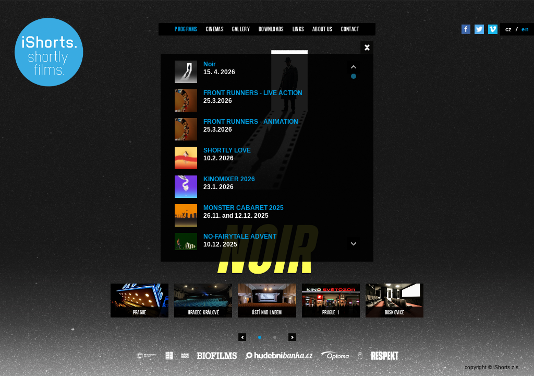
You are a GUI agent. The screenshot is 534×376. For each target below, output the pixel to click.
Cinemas (214, 29)
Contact (350, 29)
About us (322, 29)
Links (298, 29)
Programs (186, 29)
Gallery (241, 29)
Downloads (271, 29)
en (525, 29)
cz (508, 29)
